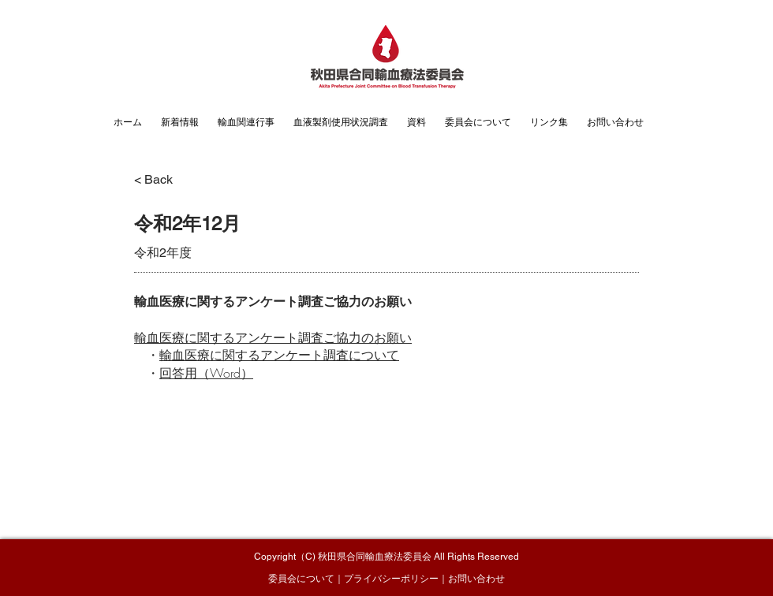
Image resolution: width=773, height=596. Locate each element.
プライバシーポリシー (391, 578)
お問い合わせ (476, 578)
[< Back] (165, 179)
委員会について (301, 578)
